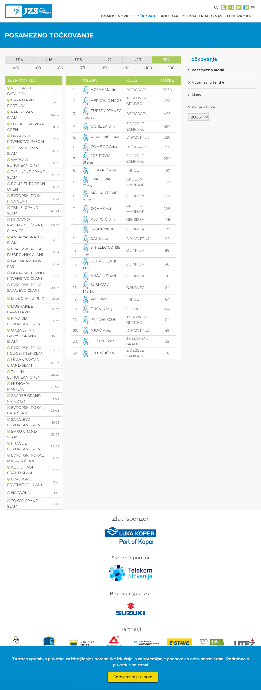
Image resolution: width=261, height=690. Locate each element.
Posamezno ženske (208, 82)
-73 (82, 68)
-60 (38, 68)
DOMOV (108, 16)
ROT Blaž (99, 299)
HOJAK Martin (103, 89)
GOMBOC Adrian (106, 146)
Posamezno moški (208, 70)
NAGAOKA (20, 493)
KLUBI (229, 16)
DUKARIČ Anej (104, 170)
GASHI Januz (102, 228)
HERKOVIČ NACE (106, 100)
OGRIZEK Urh (103, 126)
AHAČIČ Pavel (103, 275)
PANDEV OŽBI (104, 319)
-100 (148, 68)
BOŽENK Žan (103, 341)
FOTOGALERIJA (194, 16)
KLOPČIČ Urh (103, 219)
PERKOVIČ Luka (105, 137)
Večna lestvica (203, 107)
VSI (16, 68)
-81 (104, 68)
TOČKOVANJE (146, 16)
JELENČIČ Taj (103, 353)
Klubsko (198, 95)
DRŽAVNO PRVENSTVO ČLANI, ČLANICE (25, 225)
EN (253, 7)
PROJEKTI (246, 16)
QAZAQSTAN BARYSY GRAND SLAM (21, 336)
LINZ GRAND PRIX (27, 298)
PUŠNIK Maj (101, 308)
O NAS (216, 16)
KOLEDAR (169, 16)
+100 (170, 68)
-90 (126, 68)
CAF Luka (99, 238)
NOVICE (125, 16)
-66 (60, 68)
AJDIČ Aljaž (101, 330)
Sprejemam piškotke (132, 677)
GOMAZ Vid (101, 208)
